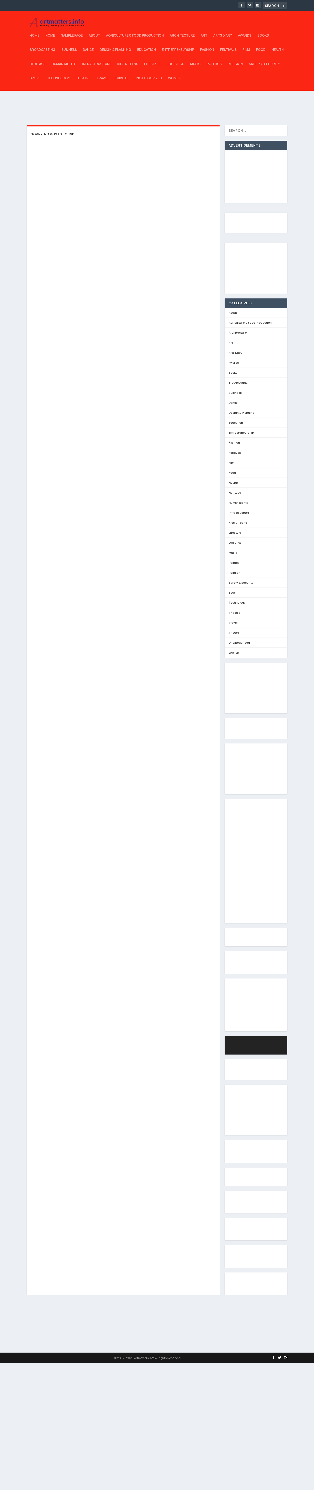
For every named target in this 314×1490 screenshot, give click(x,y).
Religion (235, 67)
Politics (214, 67)
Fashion (207, 53)
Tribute (121, 81)
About (94, 38)
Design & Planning (115, 53)
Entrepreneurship (178, 53)
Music (195, 67)
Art (204, 38)
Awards (244, 38)
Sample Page (72, 38)
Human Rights (64, 67)
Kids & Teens (127, 67)
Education (146, 53)
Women (174, 81)
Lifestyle (152, 67)
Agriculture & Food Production (135, 38)
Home (34, 38)
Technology (58, 81)
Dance (88, 53)
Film (246, 53)
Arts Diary (222, 38)
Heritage (38, 67)
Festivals (228, 53)
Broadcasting (42, 53)
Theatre (83, 81)
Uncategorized (148, 81)
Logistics (175, 67)
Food (261, 53)
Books (263, 38)
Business (69, 53)
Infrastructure (96, 67)
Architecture (182, 38)
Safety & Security (264, 67)
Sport (35, 81)
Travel (103, 81)
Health (278, 53)
